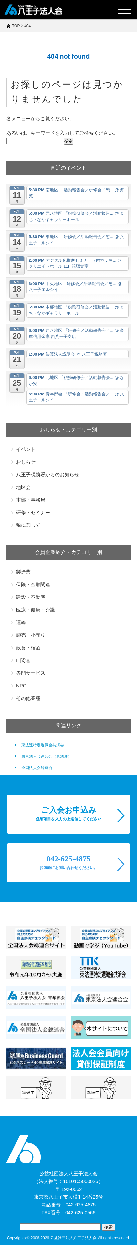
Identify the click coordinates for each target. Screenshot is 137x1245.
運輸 (21, 622)
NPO (21, 685)
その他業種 (28, 698)
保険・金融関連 (33, 584)
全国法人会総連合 (36, 768)
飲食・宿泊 (28, 647)
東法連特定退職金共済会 (42, 745)
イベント (26, 449)
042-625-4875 (68, 862)
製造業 (23, 571)
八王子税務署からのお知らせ (47, 474)
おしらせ (26, 462)
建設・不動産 (30, 597)
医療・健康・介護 (35, 609)
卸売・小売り (30, 635)
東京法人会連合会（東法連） (46, 756)
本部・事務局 (30, 499)
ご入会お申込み (68, 813)
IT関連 (23, 660)
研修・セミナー (33, 512)
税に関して (28, 525)
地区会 (23, 487)
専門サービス (30, 673)
